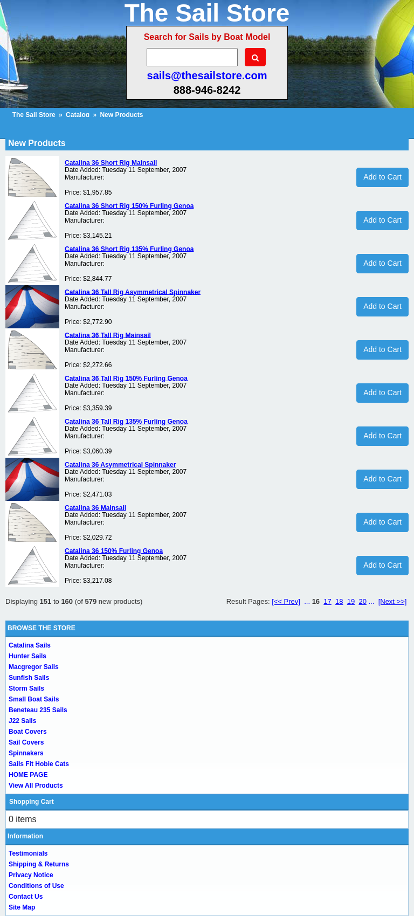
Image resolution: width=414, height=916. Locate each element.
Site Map (22, 907)
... (307, 601)
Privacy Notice (31, 875)
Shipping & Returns (39, 864)
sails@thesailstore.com (207, 75)
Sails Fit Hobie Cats (39, 764)
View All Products (36, 785)
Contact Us (26, 896)
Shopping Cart (31, 801)
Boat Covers (28, 731)
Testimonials (28, 853)
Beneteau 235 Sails (38, 710)
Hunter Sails (27, 656)
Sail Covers (26, 742)
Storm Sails (26, 688)
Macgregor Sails (34, 667)
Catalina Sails (30, 645)
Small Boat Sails (34, 699)
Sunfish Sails (29, 677)
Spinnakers (26, 753)
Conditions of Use (36, 886)
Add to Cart (382, 177)
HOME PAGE (28, 775)
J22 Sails (22, 721)
